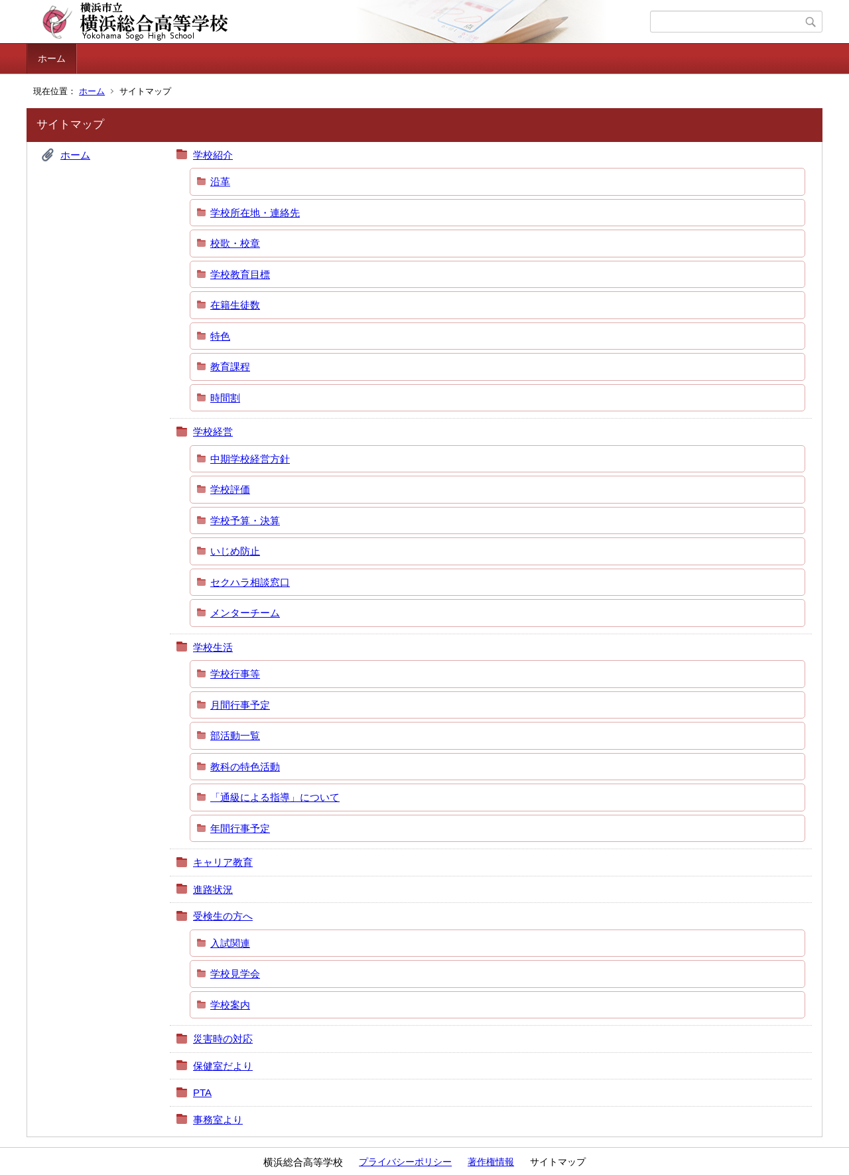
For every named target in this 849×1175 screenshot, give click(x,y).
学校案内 (230, 1004)
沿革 (220, 181)
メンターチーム (245, 612)
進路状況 (213, 889)
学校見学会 (235, 973)
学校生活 (213, 647)
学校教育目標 (240, 274)
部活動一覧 (235, 735)
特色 (220, 336)
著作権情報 (491, 1161)
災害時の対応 (223, 1038)
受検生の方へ (223, 916)
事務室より (218, 1119)
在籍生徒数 (235, 305)
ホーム (52, 58)
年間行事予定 (240, 828)
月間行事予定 (240, 705)
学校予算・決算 (245, 520)
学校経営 (213, 431)
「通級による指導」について (275, 797)
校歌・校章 (235, 243)
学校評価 (230, 489)
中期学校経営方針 (250, 458)
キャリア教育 (223, 862)
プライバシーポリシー (405, 1161)
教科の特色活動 (245, 766)
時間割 (225, 397)
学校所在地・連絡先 (255, 212)
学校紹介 (213, 155)
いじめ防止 (235, 551)
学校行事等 (235, 673)
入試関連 (230, 943)
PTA (202, 1092)
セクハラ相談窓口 (250, 582)
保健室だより (223, 1065)
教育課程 (230, 366)
